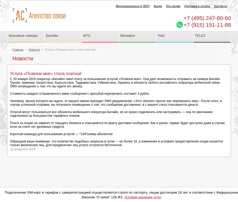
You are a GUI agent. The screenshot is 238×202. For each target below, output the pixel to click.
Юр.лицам (173, 6)
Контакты (220, 6)
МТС (87, 36)
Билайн (52, 36)
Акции (158, 6)
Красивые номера (23, 36)
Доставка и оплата (197, 6)
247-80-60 (207, 18)
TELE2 (200, 36)
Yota (161, 36)
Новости (34, 49)
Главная (17, 49)
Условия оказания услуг (142, 197)
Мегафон (127, 36)
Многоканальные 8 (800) (133, 6)
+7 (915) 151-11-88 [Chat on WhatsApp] (207, 25)
